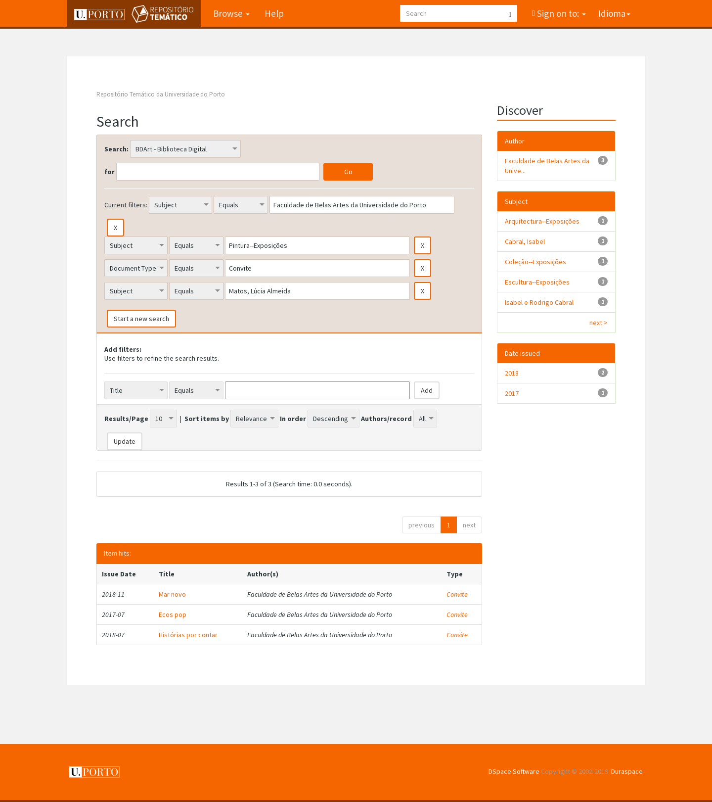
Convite (457, 594)
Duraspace (627, 771)
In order (293, 418)
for (109, 171)
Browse (231, 13)
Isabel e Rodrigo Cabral (539, 302)
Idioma (614, 13)
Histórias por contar (188, 634)
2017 (512, 393)
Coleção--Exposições (535, 261)
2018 (512, 373)
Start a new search (141, 318)
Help (274, 13)
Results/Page (126, 418)
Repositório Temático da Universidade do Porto (160, 94)
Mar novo (172, 594)
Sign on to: (560, 13)
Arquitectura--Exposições (542, 221)
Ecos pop (172, 614)
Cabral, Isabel (525, 241)
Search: (116, 148)
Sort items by (206, 418)
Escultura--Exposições (537, 282)
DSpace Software (514, 771)
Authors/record (386, 418)
